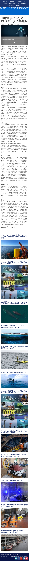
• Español (11, 1)
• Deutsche (19, 1)
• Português (12, 3)
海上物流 (3, 556)
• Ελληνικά (23, 3)
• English (18, 5)
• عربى (25, 1)
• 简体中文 (4, 1)
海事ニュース (9, 556)
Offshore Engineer (23, 556)
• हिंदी (18, 3)
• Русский (11, 5)
